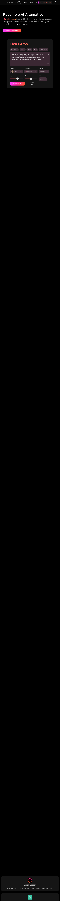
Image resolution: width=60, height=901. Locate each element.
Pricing (25, 2)
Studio (31, 2)
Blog (37, 2)
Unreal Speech (30, 885)
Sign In (55, 2)
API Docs (19, 2)
